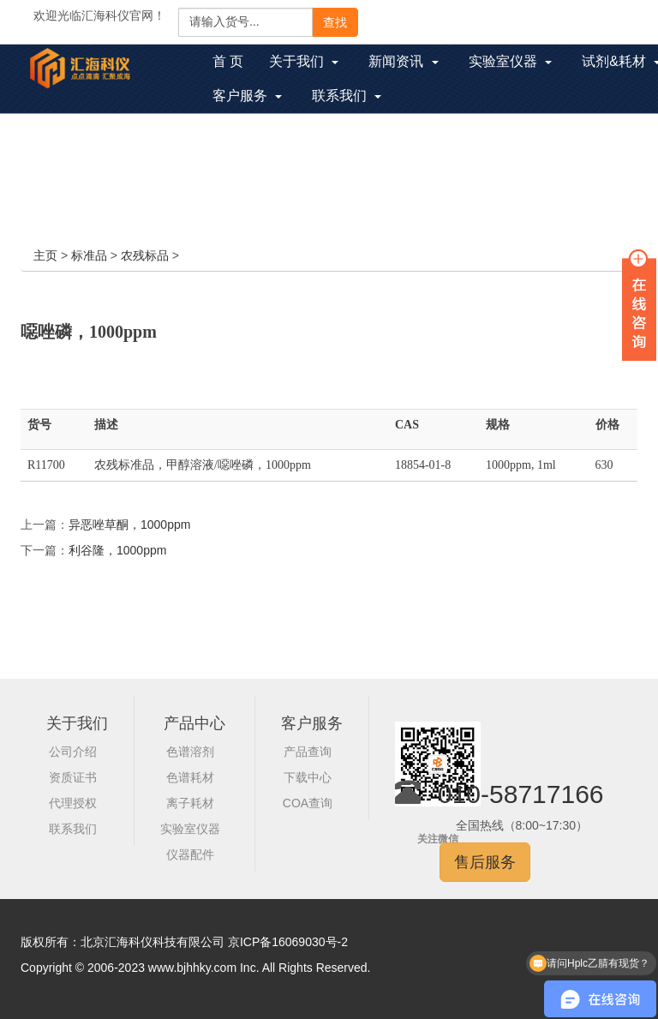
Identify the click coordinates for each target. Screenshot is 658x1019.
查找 (335, 22)
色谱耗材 (190, 777)
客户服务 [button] (247, 95)
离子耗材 (190, 803)
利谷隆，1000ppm (117, 550)
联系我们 (73, 829)
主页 (45, 255)
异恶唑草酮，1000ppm (129, 524)
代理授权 (73, 803)
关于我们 (77, 723)
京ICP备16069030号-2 (288, 942)
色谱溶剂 (190, 751)
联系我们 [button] (346, 95)
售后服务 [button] (485, 862)
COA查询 (307, 803)
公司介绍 (73, 751)
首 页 (234, 63)
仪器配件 (190, 854)
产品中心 (194, 723)
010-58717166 (521, 794)
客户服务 (312, 723)
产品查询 (308, 751)
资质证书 (73, 777)
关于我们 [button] (303, 61)
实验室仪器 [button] (510, 61)
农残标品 (145, 255)
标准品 (89, 255)
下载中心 (308, 777)
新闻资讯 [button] (403, 61)
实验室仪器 (190, 829)
